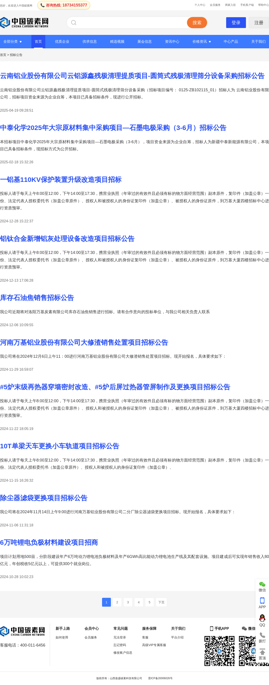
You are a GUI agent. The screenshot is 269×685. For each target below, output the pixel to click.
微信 (262, 587)
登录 (236, 22)
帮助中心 (263, 4)
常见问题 (120, 628)
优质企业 (62, 41)
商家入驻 (230, 4)
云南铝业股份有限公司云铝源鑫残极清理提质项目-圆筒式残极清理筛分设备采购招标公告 (132, 75)
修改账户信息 (122, 652)
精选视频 (117, 41)
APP (262, 603)
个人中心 (200, 4)
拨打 (262, 637)
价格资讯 (200, 41)
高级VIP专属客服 (154, 645)
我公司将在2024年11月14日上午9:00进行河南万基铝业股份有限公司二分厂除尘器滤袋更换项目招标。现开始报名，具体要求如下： (118, 512)
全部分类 (10, 41)
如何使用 (62, 637)
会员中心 (92, 628)
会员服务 (215, 4)
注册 (258, 22)
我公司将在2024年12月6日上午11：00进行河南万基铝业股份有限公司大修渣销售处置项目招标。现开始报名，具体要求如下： (113, 356)
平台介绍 (177, 637)
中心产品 (231, 41)
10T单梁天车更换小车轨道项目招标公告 (59, 446)
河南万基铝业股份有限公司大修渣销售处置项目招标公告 (84, 342)
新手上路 (63, 628)
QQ (262, 620)
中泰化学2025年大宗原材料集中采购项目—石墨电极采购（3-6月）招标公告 (113, 127)
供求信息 (89, 41)
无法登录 (119, 637)
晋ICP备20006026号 (160, 678)
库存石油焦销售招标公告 (37, 297)
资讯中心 (172, 41)
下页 (161, 602)
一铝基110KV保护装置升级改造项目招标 (60, 179)
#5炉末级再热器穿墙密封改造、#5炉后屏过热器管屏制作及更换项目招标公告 (115, 387)
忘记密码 (119, 645)
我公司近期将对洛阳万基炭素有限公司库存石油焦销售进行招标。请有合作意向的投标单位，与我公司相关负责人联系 (105, 312)
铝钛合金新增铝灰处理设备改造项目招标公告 (67, 238)
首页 (38, 41)
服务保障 (149, 628)
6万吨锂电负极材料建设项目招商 (49, 542)
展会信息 (144, 41)
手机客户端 (247, 4)
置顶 (262, 654)
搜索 (197, 22)
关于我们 (258, 41)
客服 (145, 637)
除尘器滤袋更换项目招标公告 (43, 498)
